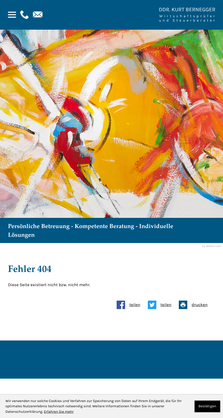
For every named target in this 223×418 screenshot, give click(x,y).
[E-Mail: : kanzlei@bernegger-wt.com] (37, 14)
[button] (23, 14)
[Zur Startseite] (187, 14)
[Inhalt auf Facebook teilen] (132, 304)
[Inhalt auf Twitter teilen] (163, 304)
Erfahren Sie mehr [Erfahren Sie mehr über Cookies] (58, 412)
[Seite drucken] (197, 304)
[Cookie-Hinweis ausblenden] (208, 406)
